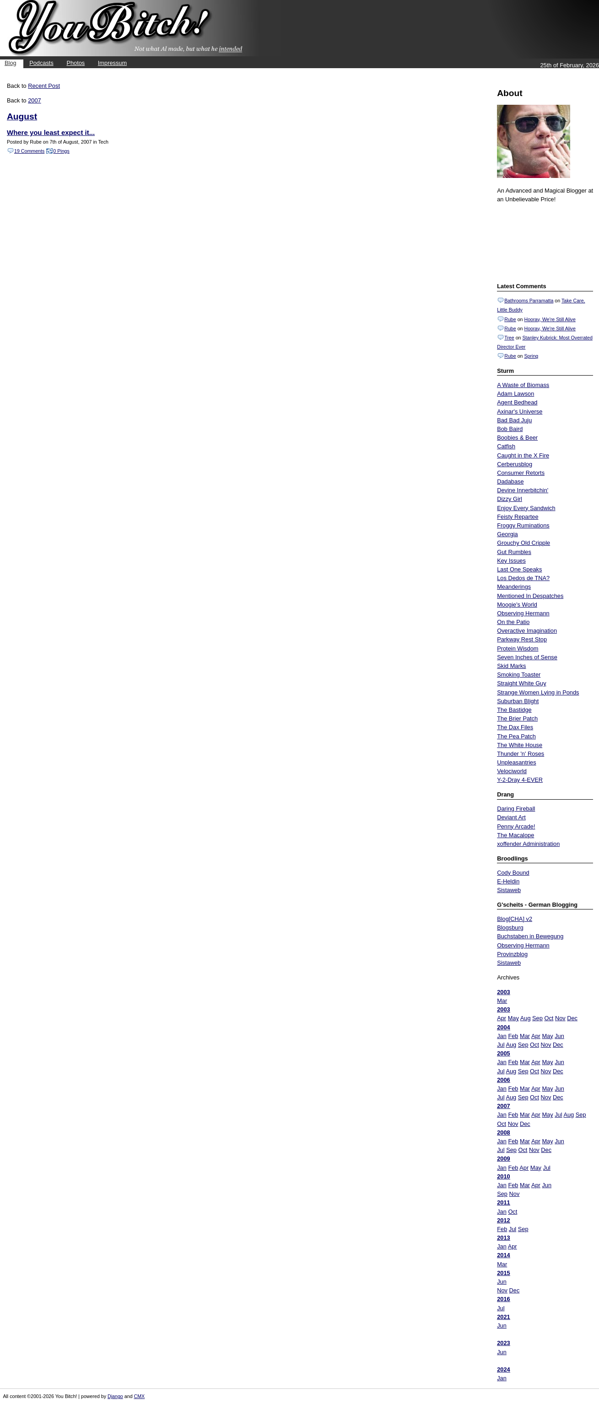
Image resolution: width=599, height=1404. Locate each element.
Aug (525, 1018)
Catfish (506, 446)
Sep (537, 1018)
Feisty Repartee (517, 516)
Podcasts (41, 62)
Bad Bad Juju (514, 420)
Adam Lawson (515, 393)
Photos (75, 62)
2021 (503, 1316)
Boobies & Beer (517, 437)
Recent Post (44, 85)
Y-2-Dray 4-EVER (520, 779)
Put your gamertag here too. (543, 242)
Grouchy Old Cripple (523, 542)
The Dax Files (515, 727)
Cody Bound (513, 872)
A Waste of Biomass (523, 385)
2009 (503, 1158)
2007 (503, 1106)
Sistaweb (509, 890)
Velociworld (512, 771)
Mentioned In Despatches (530, 595)
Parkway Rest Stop (522, 639)
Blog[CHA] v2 (514, 918)
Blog (10, 62)
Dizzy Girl (509, 498)
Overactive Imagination (527, 630)
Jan (502, 1036)
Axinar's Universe (519, 411)
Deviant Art (511, 817)
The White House (519, 745)
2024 (503, 1369)
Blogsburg (510, 927)
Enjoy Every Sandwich (526, 508)
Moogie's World (517, 604)
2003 (503, 992)
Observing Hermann (523, 613)
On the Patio (513, 622)
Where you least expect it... (51, 132)
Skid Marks (511, 665)
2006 (503, 1079)
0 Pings (61, 151)
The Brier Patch (517, 718)
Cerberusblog (514, 464)
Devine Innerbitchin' (522, 490)
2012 (503, 1220)
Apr (501, 1018)
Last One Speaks (519, 569)
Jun (559, 1036)
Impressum (112, 62)
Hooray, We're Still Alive (549, 319)
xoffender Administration (528, 843)
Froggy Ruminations (523, 525)
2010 (503, 1176)
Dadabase (510, 481)
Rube (510, 319)
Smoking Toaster (518, 674)
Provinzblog (512, 954)
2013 (503, 1237)
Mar (502, 1000)
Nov (560, 1018)
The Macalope (515, 835)
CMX (139, 1396)
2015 (503, 1273)
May (513, 1018)
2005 (503, 1053)
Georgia (507, 534)
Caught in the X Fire (523, 455)
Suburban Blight (518, 701)
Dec (572, 1018)
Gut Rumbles (514, 552)
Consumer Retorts (521, 472)
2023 (503, 1342)
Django (115, 1396)
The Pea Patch (516, 736)
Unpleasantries (516, 762)
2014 (503, 1255)
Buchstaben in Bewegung (530, 936)
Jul (500, 1044)
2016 (503, 1299)
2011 (503, 1202)
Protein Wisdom (517, 648)
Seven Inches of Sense (527, 657)
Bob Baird (510, 428)
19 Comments (29, 151)
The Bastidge (514, 709)
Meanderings (514, 586)
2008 (503, 1132)
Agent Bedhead (517, 402)
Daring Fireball (516, 808)
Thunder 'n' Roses (520, 753)
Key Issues (511, 560)
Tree (509, 337)
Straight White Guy (521, 683)
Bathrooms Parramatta (528, 300)
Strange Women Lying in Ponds (538, 692)
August (22, 116)
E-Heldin (508, 881)
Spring (531, 356)
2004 (503, 1027)
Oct (548, 1018)
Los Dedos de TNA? (523, 578)
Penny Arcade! (516, 826)
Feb (513, 1036)
